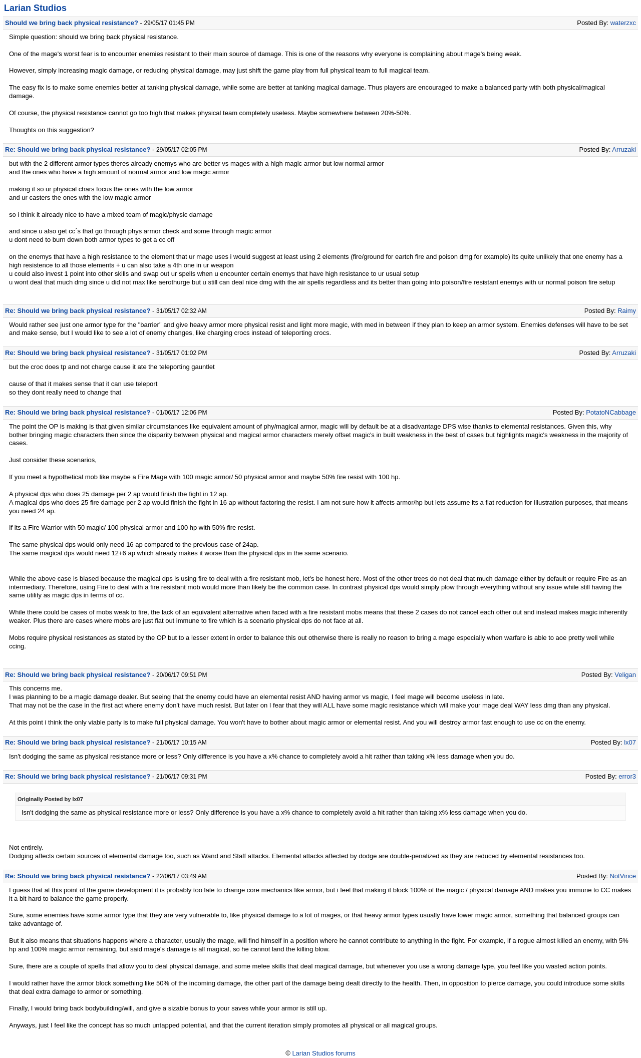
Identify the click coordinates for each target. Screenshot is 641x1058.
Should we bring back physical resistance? (71, 23)
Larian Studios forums (323, 1053)
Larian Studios (35, 8)
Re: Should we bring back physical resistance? (77, 149)
